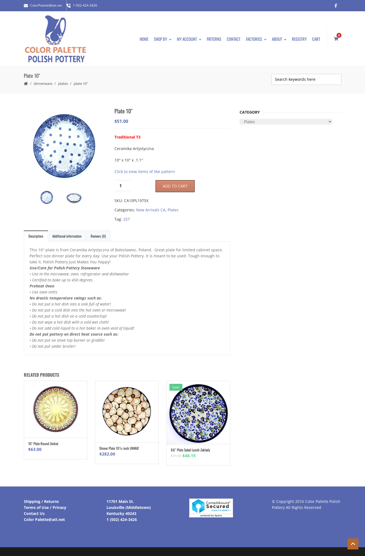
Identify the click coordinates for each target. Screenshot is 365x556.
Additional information (67, 236)
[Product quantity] (122, 185)
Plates (63, 83)
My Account (189, 39)
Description (35, 236)
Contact (233, 39)
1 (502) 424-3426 (122, 519)
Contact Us (34, 513)
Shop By (162, 39)
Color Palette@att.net (44, 519)
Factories (256, 39)
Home (144, 39)
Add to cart (175, 186)
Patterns (214, 39)
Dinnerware (43, 83)
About (279, 39)
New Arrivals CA (150, 209)
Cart (316, 39)
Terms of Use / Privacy (45, 507)
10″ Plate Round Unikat (43, 443)
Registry (299, 39)
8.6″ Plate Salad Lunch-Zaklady (190, 450)
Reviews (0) (98, 236)
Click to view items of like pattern (144, 171)
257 (126, 219)
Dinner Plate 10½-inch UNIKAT (119, 448)
